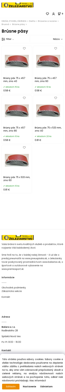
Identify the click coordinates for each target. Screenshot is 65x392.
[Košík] (61, 13)
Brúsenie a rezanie (47, 21)
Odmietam (46, 386)
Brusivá (5, 24)
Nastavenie (29, 386)
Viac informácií (37, 380)
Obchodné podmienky (14, 287)
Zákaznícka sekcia (12, 291)
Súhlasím (11, 386)
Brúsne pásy (18, 24)
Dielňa (32, 21)
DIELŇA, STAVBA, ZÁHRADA (14, 21)
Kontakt (6, 297)
